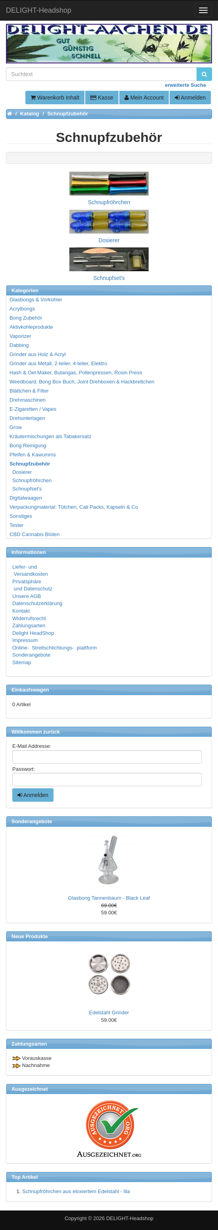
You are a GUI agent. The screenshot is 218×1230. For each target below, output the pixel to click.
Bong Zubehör (26, 318)
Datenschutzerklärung (37, 603)
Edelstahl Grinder (109, 1012)
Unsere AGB (26, 596)
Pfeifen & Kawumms (33, 455)
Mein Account (144, 97)
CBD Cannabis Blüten (34, 534)
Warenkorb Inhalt (55, 97)
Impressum (25, 640)
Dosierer (21, 472)
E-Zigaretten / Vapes (33, 409)
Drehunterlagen (27, 418)
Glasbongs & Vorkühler (36, 300)
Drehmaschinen (28, 400)
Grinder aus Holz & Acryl (38, 354)
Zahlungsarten (28, 625)
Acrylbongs (22, 309)
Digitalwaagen (26, 498)
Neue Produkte (29, 936)
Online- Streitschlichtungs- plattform (54, 648)
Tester (16, 525)
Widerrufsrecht (29, 618)
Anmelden (190, 97)
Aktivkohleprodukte (31, 327)
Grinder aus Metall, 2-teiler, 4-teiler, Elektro (58, 363)
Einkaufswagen (30, 690)
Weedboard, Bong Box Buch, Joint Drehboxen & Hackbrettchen (82, 382)
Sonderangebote (31, 655)
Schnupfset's (26, 489)
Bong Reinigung (28, 445)
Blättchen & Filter (29, 391)
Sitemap (21, 662)
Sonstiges (21, 516)
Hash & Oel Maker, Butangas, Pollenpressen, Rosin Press (76, 373)
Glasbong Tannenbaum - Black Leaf (109, 898)
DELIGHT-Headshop (129, 1218)
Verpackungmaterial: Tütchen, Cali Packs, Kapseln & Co (74, 507)
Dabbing (19, 345)
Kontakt (21, 611)
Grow (16, 427)
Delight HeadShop (33, 633)
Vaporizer (20, 336)
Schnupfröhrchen (31, 480)
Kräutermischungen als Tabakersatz (50, 436)
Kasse (101, 97)
